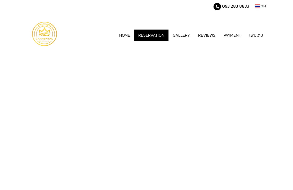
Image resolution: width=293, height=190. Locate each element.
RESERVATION (151, 35)
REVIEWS (206, 35)
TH (260, 6)
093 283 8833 (235, 6)
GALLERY (181, 35)
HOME (124, 35)
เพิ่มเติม (256, 35)
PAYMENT (232, 35)
